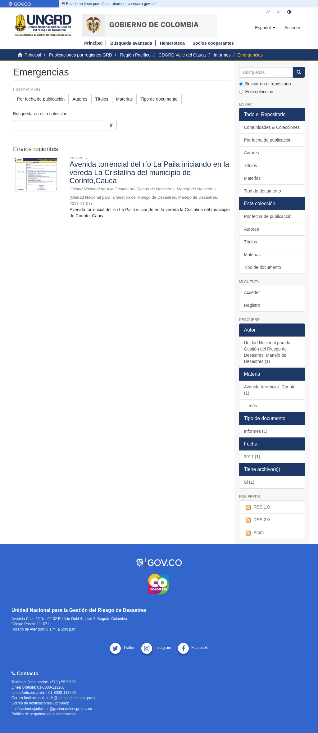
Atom (254, 533)
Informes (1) (255, 431)
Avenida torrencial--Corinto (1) (270, 390)
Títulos (101, 99)
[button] (264, 27)
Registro (252, 305)
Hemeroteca (172, 43)
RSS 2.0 (257, 520)
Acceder (252, 292)
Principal (93, 43)
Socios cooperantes (213, 43)
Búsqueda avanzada (131, 43)
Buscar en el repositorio (265, 83)
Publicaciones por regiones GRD (80, 54)
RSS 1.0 (257, 507)
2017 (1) (252, 456)
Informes (222, 54)
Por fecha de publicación (41, 99)
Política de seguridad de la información (43, 714)
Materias (124, 99)
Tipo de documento (158, 99)
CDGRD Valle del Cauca (182, 54)
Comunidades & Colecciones (272, 127)
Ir (111, 125)
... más (250, 405)
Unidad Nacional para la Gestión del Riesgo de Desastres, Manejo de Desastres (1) (267, 352)
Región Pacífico (135, 54)
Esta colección (256, 91)
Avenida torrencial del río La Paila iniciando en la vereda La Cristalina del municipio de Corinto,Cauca (149, 172)
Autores (79, 99)
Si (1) (249, 482)
